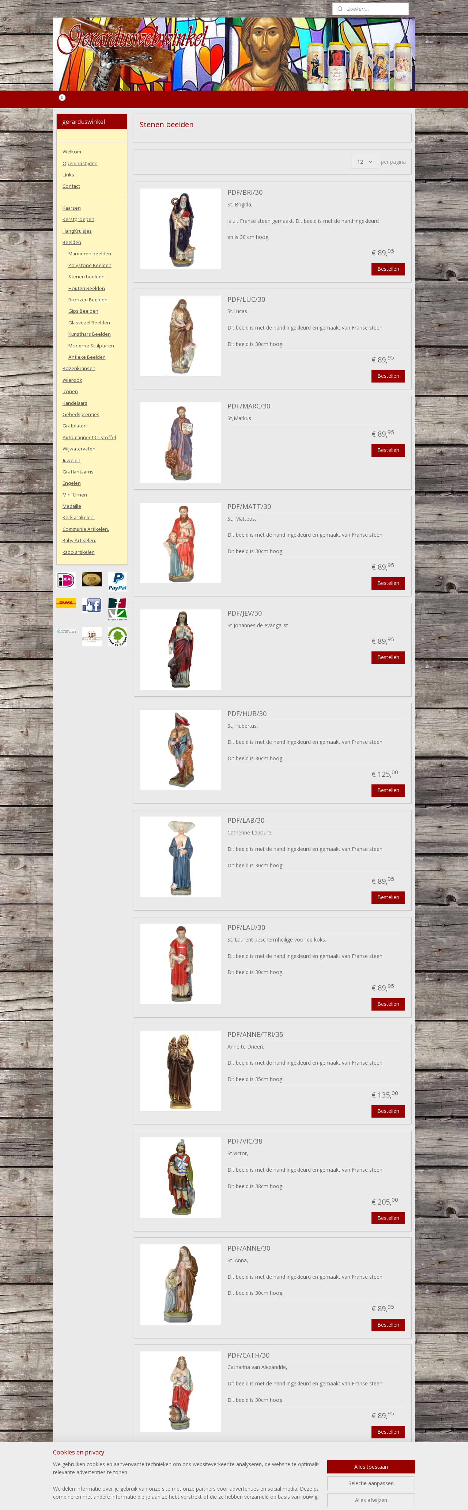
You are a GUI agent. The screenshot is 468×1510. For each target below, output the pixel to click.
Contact (71, 186)
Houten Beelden (86, 288)
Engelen (72, 483)
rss (223, 1496)
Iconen (70, 391)
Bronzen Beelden (87, 300)
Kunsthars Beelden (89, 334)
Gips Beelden (83, 311)
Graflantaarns (78, 472)
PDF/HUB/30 (247, 714)
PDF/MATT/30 (249, 507)
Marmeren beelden (89, 254)
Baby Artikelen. (79, 540)
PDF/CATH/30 (248, 1355)
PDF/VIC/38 (244, 1141)
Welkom (72, 152)
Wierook (72, 380)
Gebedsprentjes (81, 414)
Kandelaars (75, 403)
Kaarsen (72, 208)
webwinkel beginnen (251, 1496)
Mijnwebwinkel (315, 1496)
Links (68, 175)
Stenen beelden (86, 277)
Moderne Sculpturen (91, 346)
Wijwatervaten (79, 449)
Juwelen (71, 460)
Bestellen (388, 268)
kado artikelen (79, 552)
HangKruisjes (77, 231)
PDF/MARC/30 (248, 406)
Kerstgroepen (78, 219)
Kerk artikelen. (79, 517)
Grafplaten (75, 426)
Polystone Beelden (90, 265)
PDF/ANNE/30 (248, 1248)
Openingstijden (80, 163)
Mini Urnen (75, 495)
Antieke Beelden (87, 357)
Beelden (72, 242)
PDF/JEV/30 (244, 613)
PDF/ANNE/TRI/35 (255, 1035)
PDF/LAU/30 (246, 928)
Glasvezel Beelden (89, 323)
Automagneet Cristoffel (89, 437)
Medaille (72, 506)
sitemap (208, 1496)
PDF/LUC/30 (246, 300)
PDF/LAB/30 (245, 821)
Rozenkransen (79, 368)
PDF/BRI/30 (245, 193)
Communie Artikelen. (86, 529)
